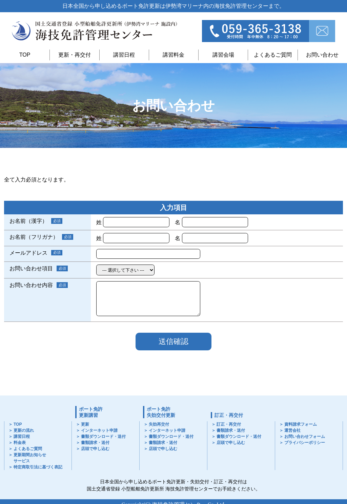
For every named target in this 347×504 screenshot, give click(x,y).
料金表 (20, 442)
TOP (24, 55)
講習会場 (223, 55)
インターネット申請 (99, 430)
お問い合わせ (322, 55)
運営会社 (292, 430)
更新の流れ (24, 430)
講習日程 (124, 55)
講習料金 (173, 55)
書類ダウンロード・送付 (103, 436)
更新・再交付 (74, 55)
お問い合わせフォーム (304, 436)
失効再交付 (159, 424)
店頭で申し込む (95, 448)
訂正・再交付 (229, 415)
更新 (85, 424)
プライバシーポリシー (304, 442)
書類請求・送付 (95, 442)
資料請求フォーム (300, 424)
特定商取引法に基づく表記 (38, 467)
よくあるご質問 (273, 55)
